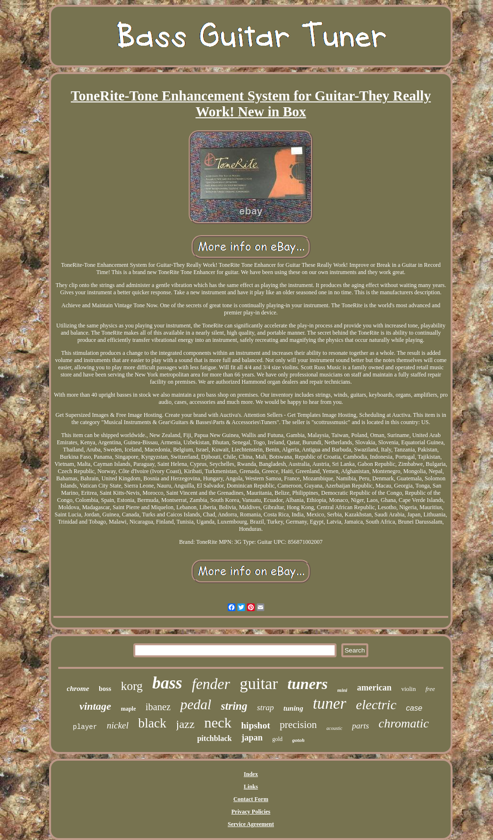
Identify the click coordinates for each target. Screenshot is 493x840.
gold (277, 739)
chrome (78, 688)
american (374, 687)
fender (211, 684)
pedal (195, 704)
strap (265, 707)
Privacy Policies (251, 811)
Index (251, 774)
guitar (259, 683)
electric (376, 704)
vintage (95, 706)
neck (218, 722)
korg (132, 685)
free (430, 688)
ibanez (157, 707)
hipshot (255, 725)
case (414, 708)
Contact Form (251, 799)
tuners (307, 683)
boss (105, 688)
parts (360, 725)
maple (128, 708)
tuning (293, 708)
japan (251, 737)
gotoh (298, 740)
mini (342, 690)
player (85, 727)
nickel (118, 725)
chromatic (403, 723)
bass (167, 683)
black (152, 723)
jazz (185, 724)
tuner (330, 703)
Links (251, 786)
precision (298, 724)
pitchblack (214, 738)
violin (408, 688)
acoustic (334, 728)
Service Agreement (251, 824)
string (234, 706)
